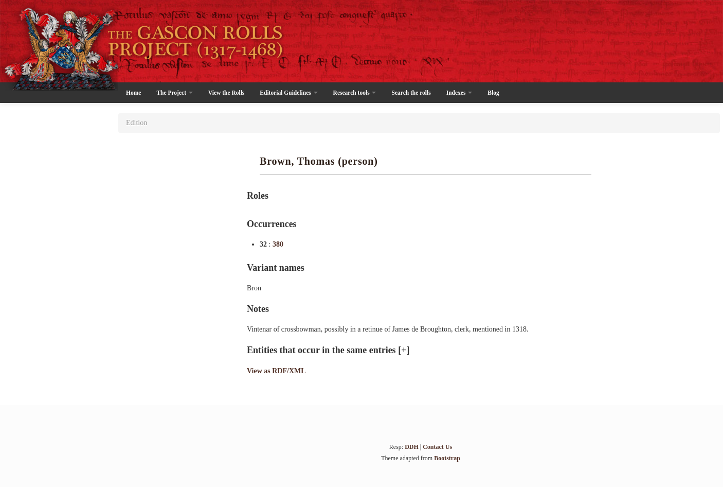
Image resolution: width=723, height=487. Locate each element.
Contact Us (437, 446)
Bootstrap (447, 458)
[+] (403, 350)
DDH (412, 446)
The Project (174, 93)
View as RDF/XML (276, 371)
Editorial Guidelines (288, 93)
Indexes (459, 93)
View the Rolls (226, 93)
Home (133, 93)
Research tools (354, 93)
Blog (493, 93)
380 (278, 244)
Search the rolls (410, 93)
